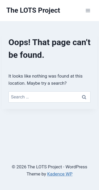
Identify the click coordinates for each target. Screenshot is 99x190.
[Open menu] (88, 10)
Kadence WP (60, 174)
